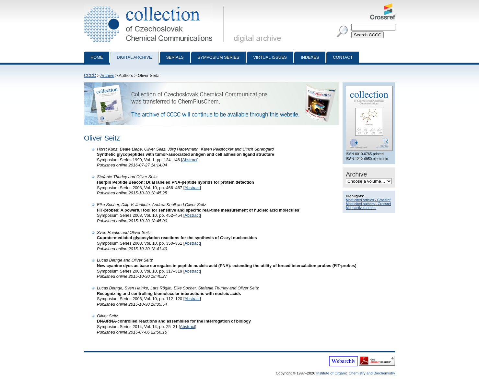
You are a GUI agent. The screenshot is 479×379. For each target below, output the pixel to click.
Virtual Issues (270, 57)
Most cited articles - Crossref (368, 200)
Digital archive (134, 57)
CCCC (90, 75)
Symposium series (219, 57)
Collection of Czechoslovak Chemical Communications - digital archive (155, 5)
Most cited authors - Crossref (368, 204)
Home (96, 57)
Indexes (310, 57)
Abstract (189, 159)
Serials (175, 57)
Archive (107, 75)
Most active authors (361, 208)
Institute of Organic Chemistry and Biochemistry (355, 373)
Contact (343, 57)
